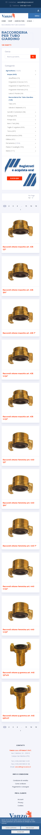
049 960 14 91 (25, 5)
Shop (10, 21)
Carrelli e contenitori (16, 112)
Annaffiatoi (14, 78)
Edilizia (10, 139)
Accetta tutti (20, 832)
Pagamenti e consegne (20, 787)
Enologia (12, 116)
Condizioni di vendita (20, 780)
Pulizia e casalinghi (15, 147)
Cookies (20, 805)
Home (4, 21)
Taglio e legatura (15, 127)
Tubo (12, 104)
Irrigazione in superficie (19, 86)
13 (36, 206)
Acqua (29, 21)
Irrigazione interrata (18, 89)
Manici (10, 151)
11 (26, 206)
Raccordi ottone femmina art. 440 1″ (19, 546)
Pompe (11, 119)
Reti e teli (13, 123)
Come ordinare (20, 784)
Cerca (33, 56)
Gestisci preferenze (11, 828)
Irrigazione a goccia (18, 82)
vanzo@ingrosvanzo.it (25, 2)
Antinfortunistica (14, 135)
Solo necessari (30, 828)
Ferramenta (10, 143)
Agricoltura (19, 21)
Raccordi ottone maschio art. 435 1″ (19, 333)
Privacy (20, 802)
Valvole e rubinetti (17, 107)
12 (31, 206)
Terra (11, 131)
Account (20, 799)
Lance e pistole (16, 93)
